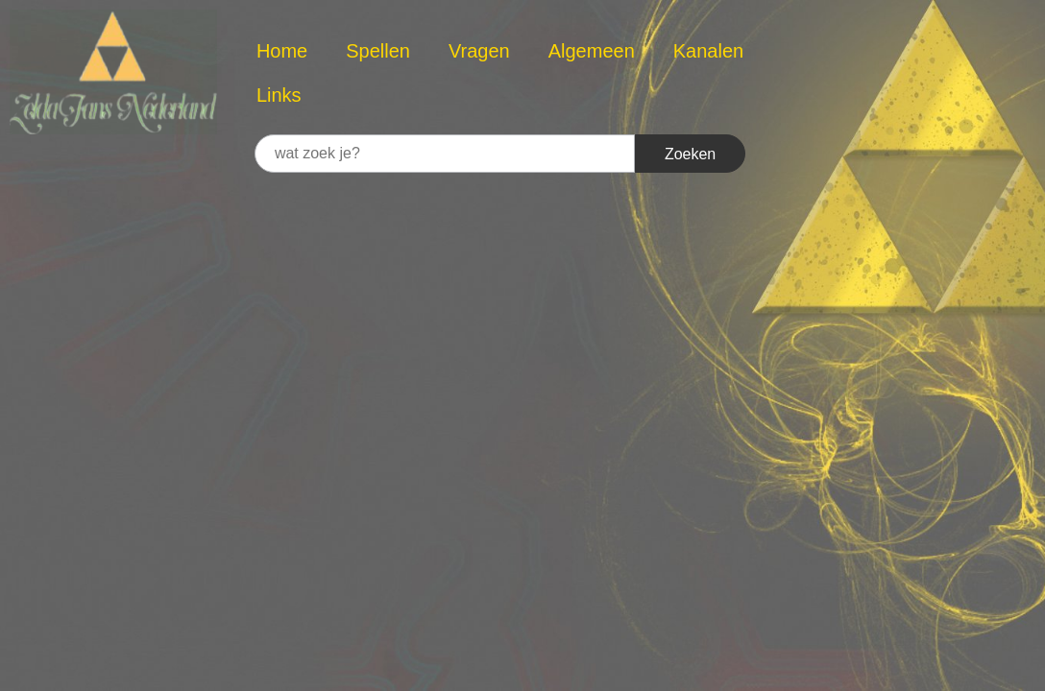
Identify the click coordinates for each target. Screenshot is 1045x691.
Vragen (479, 50)
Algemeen (591, 50)
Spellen (378, 50)
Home (281, 50)
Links (279, 95)
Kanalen (708, 50)
